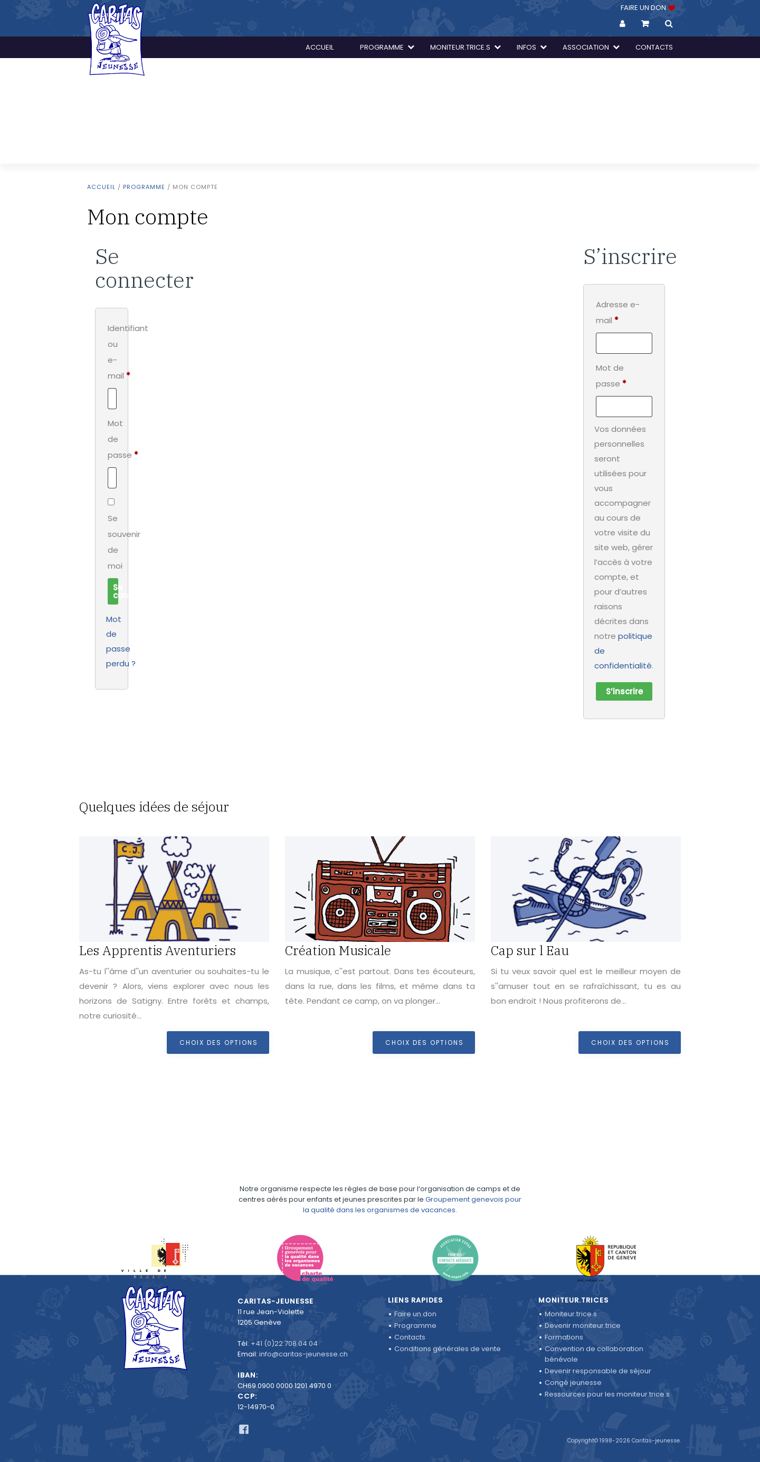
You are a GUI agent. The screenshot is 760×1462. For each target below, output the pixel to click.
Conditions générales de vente (447, 1349)
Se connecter (115, 591)
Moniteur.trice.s (571, 1314)
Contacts (409, 1337)
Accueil (101, 187)
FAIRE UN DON (647, 8)
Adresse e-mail (624, 312)
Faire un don (415, 1314)
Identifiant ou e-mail (112, 353)
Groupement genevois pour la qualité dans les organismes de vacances (412, 1174)
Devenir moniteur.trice (583, 1325)
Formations (564, 1337)
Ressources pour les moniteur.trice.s (607, 1394)
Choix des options (218, 1042)
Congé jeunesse (573, 1383)
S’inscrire (624, 691)
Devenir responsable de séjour (598, 1371)
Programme (144, 187)
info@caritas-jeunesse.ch (303, 1354)
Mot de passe (112, 440)
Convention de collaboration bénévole (594, 1354)
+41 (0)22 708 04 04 (284, 1343)
